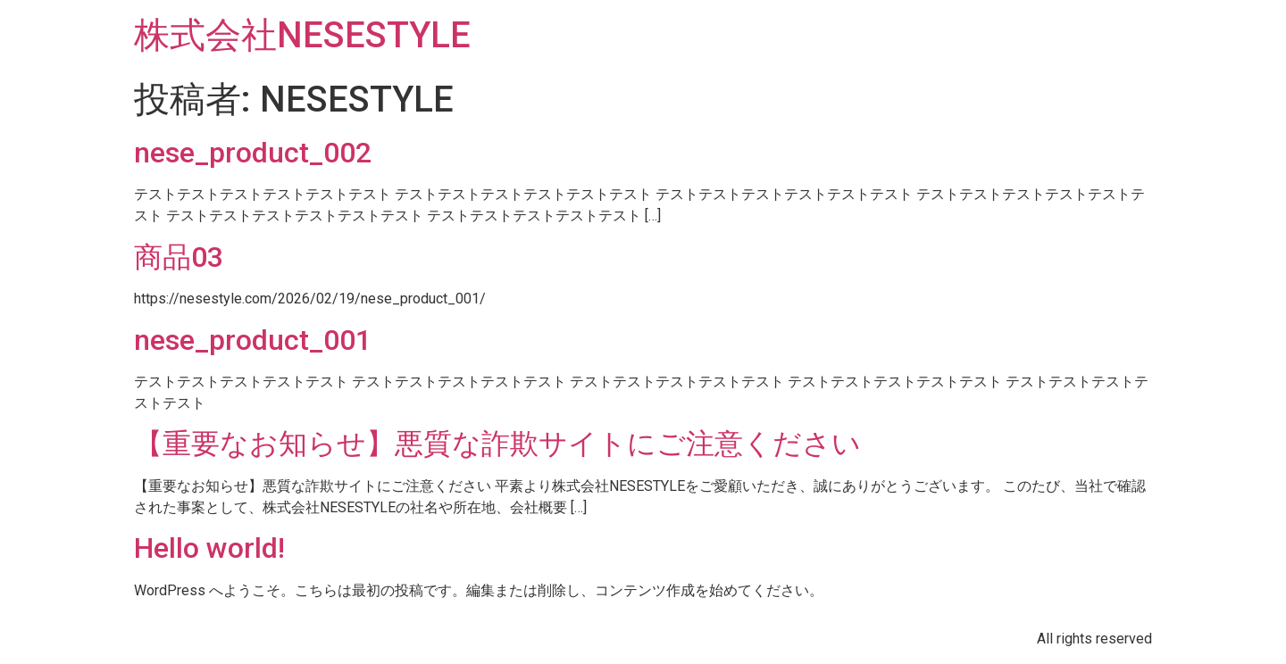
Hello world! (209, 548)
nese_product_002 (253, 153)
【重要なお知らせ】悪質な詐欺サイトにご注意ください (497, 444)
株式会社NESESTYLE (302, 35)
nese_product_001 (253, 340)
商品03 (178, 257)
